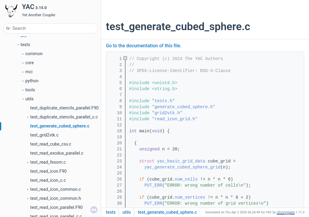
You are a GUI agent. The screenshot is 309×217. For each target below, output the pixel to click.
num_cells (186, 179)
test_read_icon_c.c (48, 180)
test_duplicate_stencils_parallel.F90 (64, 108)
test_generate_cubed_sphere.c (59, 126)
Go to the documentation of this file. (143, 46)
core (29, 62)
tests (25, 44)
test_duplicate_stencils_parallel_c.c (64, 117)
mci (29, 71)
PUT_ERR (153, 185)
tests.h (163, 101)
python (32, 80)
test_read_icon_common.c (55, 189)
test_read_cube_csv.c (50, 144)
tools (30, 90)
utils (29, 99)
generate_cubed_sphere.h (183, 107)
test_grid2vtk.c (44, 135)
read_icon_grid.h (174, 119)
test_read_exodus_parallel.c (56, 153)
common (34, 53)
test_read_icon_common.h (55, 198)
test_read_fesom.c (48, 162)
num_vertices (190, 197)
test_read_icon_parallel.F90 (56, 207)
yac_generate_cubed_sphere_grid (182, 167)
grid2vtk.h (167, 113)
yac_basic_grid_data (181, 161)
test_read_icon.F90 (48, 171)
